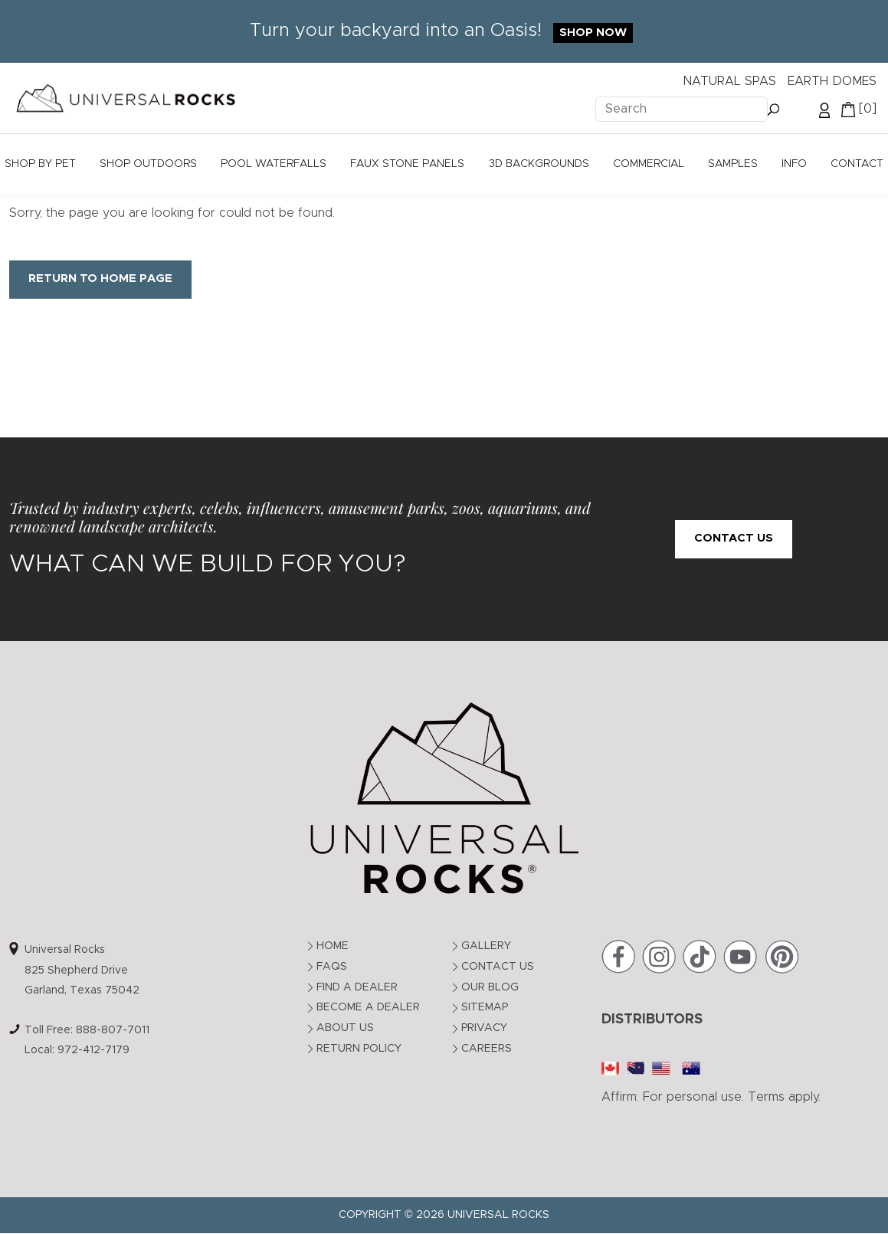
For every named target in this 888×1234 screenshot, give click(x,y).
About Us (345, 1028)
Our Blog (490, 987)
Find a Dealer (357, 987)
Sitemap (484, 1007)
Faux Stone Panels (407, 164)
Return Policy (358, 1048)
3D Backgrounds (539, 164)
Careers (486, 1048)
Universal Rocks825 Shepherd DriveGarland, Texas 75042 (82, 970)
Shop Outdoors (148, 164)
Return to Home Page (100, 278)
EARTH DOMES (832, 81)
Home (332, 946)
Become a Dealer (368, 1007)
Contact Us (733, 538)
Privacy (484, 1028)
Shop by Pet (40, 164)
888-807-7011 (112, 1030)
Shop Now (593, 32)
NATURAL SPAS (729, 81)
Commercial (648, 164)
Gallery (486, 946)
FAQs (331, 966)
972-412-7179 (93, 1050)
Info (794, 164)
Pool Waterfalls (273, 164)
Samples (733, 164)
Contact (857, 164)
